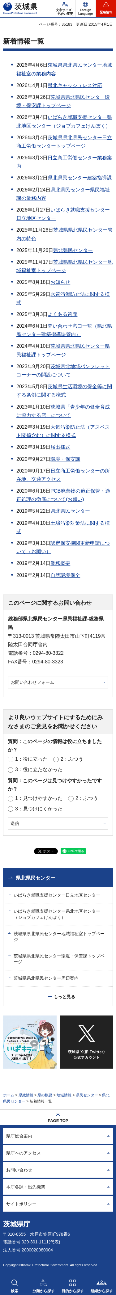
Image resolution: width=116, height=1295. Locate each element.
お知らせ (60, 282)
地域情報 (64, 1095)
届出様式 (60, 447)
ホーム (8, 1095)
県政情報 (26, 1095)
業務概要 (60, 563)
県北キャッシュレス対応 (75, 85)
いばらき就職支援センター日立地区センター (57, 895)
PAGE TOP (58, 1120)
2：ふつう (72, 759)
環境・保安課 (65, 459)
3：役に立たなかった (38, 769)
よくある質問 (62, 314)
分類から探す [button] (43, 1291)
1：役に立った (31, 759)
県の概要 (44, 1095)
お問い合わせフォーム (32, 682)
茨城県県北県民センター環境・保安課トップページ (59, 959)
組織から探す (102, 1291)
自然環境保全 (65, 575)
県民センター (87, 1095)
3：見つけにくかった (38, 808)
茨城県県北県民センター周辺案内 (46, 978)
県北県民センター (73, 250)
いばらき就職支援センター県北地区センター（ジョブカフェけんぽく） (57, 914)
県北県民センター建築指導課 (80, 177)
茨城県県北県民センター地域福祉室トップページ (59, 936)
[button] (85, 8)
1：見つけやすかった (38, 798)
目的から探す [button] (73, 1291)
